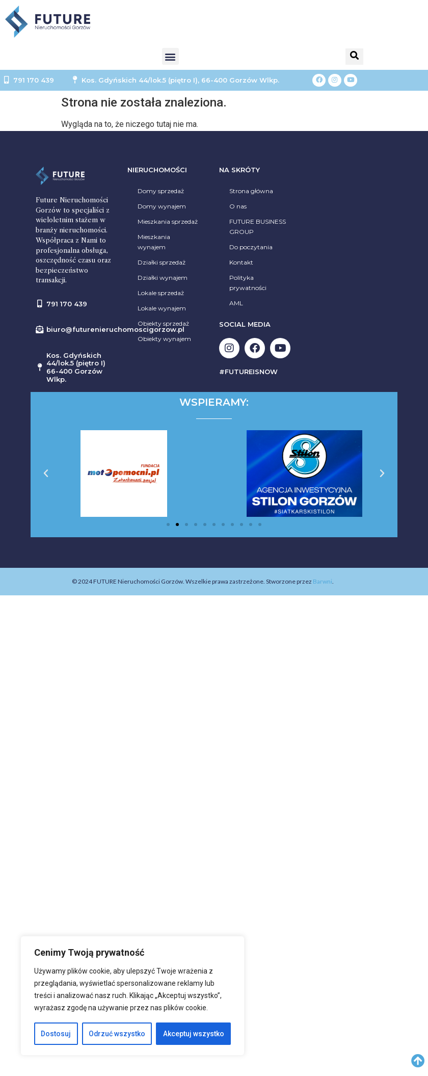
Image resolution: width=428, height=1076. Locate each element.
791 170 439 (33, 80)
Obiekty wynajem (164, 339)
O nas (238, 206)
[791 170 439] (6, 80)
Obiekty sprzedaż (163, 323)
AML (236, 303)
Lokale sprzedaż (161, 293)
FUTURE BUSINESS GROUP (257, 226)
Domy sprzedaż (161, 191)
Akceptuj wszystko (193, 1034)
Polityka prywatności (247, 283)
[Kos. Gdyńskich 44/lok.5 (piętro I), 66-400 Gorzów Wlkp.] (74, 80)
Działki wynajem (163, 277)
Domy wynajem (162, 206)
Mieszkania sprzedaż (168, 221)
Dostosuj (56, 1034)
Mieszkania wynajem (154, 242)
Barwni (322, 581)
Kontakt (241, 262)
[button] (170, 56)
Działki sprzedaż (161, 262)
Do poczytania (251, 247)
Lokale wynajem (162, 308)
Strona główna (251, 191)
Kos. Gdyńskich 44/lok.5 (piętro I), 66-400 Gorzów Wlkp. (180, 80)
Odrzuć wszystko (116, 1034)
